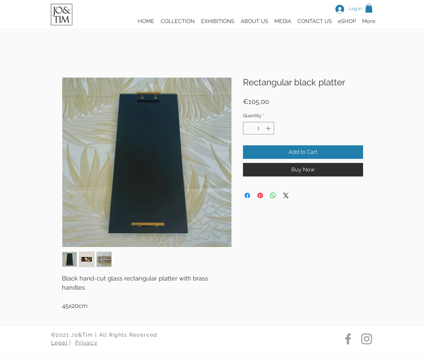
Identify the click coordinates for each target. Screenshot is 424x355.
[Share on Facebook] (247, 195)
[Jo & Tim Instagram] (366, 339)
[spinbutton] (258, 128)
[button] (369, 8)
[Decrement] (248, 128)
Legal (59, 342)
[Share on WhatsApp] (273, 195)
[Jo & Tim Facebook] (348, 339)
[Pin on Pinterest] (260, 195)
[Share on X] (286, 195)
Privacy (86, 342)
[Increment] (269, 128)
